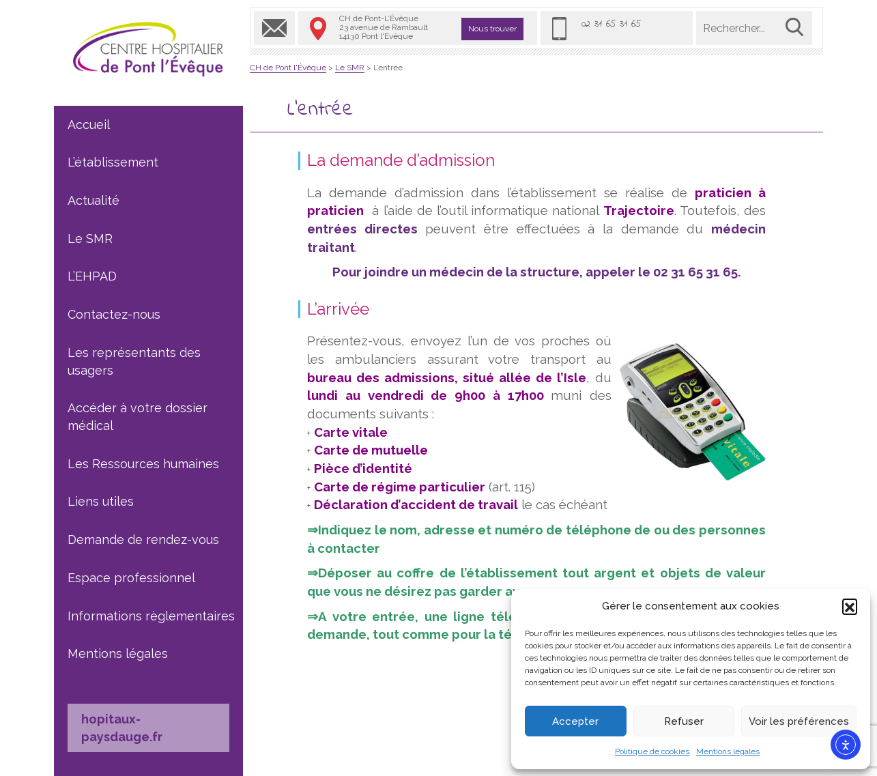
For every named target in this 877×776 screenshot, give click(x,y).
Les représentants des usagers (134, 361)
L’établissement (113, 162)
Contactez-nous (114, 314)
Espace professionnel (131, 578)
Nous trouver (492, 28)
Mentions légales (728, 751)
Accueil (89, 124)
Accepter (575, 721)
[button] (850, 606)
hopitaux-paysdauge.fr (121, 728)
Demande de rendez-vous (143, 539)
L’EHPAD (92, 276)
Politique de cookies (652, 751)
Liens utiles (101, 501)
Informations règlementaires (151, 616)
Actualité (93, 200)
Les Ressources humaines (143, 464)
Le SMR (90, 238)
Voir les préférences (799, 721)
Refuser (684, 721)
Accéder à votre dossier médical (137, 417)
